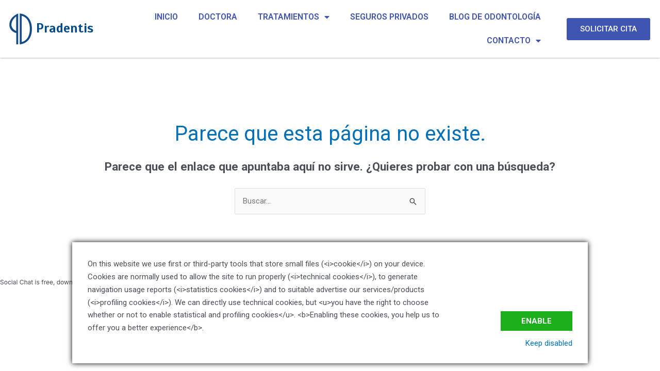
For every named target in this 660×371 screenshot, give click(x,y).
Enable (536, 321)
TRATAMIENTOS (293, 17)
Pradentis (64, 28)
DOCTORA (218, 17)
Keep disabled (548, 343)
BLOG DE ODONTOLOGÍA (495, 17)
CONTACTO (514, 40)
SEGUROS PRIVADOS (389, 17)
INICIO (166, 17)
